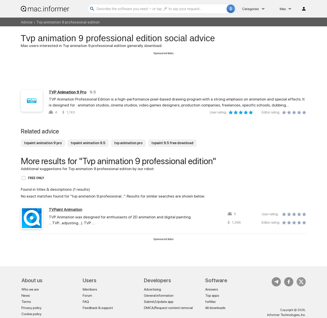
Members (90, 289)
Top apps (212, 295)
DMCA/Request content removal (168, 308)
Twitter (301, 281)
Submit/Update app (158, 302)
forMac (210, 302)
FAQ (86, 302)
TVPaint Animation (65, 209)
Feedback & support (98, 308)
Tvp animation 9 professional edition (68, 22)
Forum (87, 295)
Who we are (30, 289)
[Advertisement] (163, 66)
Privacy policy (31, 308)
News (25, 295)
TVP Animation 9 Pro (67, 92)
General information (158, 295)
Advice (27, 22)
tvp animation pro (128, 143)
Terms (26, 302)
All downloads (215, 308)
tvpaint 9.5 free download (172, 143)
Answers (211, 289)
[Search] (161, 9)
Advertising (152, 289)
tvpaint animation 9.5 (88, 143)
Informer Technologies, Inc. (286, 315)
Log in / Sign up (302, 8)
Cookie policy (31, 314)
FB (288, 281)
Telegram (276, 281)
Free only (36, 178)
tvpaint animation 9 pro (43, 143)
